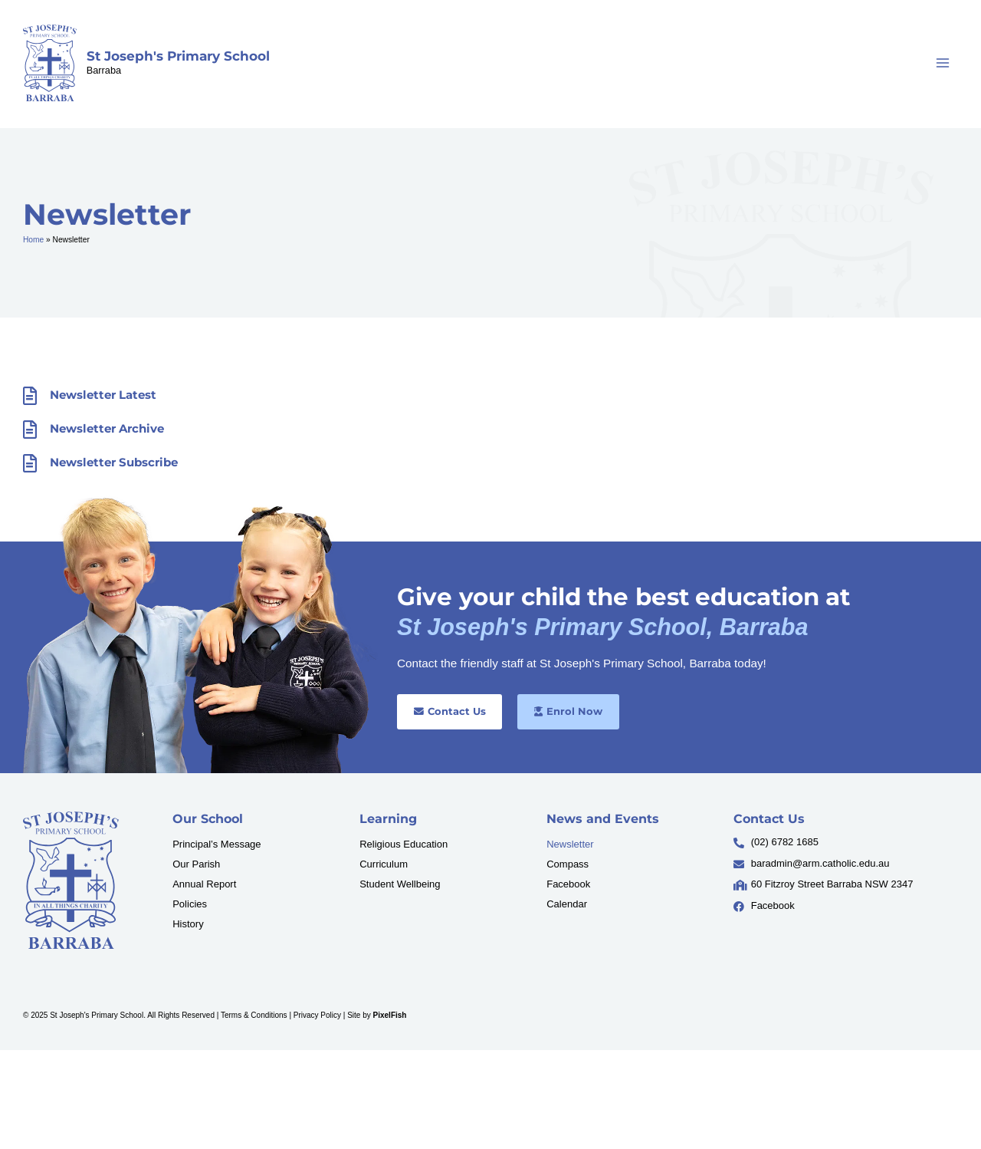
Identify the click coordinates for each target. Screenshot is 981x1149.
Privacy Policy (317, 1015)
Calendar (566, 904)
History (187, 924)
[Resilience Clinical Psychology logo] (71, 880)
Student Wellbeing (399, 884)
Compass (567, 864)
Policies (189, 904)
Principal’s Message (216, 844)
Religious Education (403, 844)
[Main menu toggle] (943, 63)
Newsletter (569, 844)
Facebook (568, 884)
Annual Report (204, 884)
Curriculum (383, 864)
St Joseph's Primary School (178, 56)
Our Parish (196, 864)
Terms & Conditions (254, 1015)
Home (33, 239)
